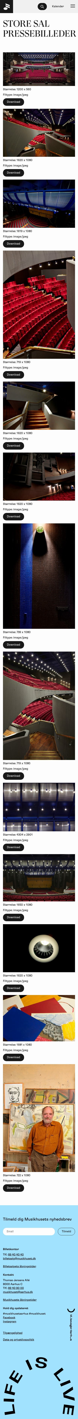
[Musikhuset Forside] (6, 6)
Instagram (9, 1321)
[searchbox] (44, 6)
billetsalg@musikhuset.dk (19, 1258)
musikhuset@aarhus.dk (18, 1292)
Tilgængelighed (12, 1333)
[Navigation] (73, 6)
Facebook (9, 1317)
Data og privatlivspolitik (18, 1339)
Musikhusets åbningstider (20, 1299)
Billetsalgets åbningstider (19, 1266)
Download (13, 102)
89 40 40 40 (16, 1254)
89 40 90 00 (16, 1288)
